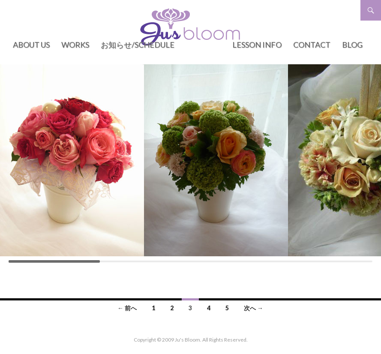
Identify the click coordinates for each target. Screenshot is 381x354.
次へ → (253, 308)
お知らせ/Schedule (137, 44)
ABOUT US (31, 44)
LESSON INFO (257, 44)
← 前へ (127, 308)
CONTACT (311, 44)
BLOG (352, 44)
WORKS (75, 44)
